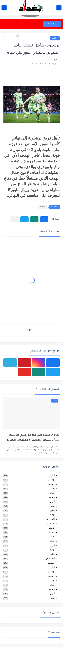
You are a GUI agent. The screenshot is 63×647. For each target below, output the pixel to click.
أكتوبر (52, 476)
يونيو (52, 511)
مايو (53, 506)
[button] (44, 219)
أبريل (52, 502)
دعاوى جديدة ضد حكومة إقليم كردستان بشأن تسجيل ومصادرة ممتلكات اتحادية (33, 438)
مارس (52, 498)
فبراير (52, 493)
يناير (53, 489)
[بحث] (4, 7)
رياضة (54, 38)
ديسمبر (51, 484)
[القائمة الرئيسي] (58, 7)
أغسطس (50, 519)
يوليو (52, 515)
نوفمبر (52, 480)
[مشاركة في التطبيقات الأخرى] (14, 219)
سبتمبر (51, 524)
